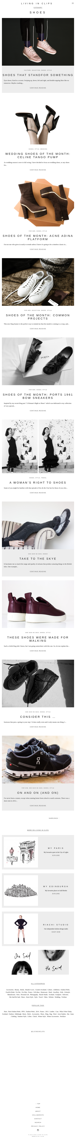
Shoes (43, 70)
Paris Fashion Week (14, 1011)
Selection (36, 70)
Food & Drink (10, 992)
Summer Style (22, 1016)
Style (49, 70)
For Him (25, 788)
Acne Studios (62, 1014)
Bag (50, 1014)
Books (22, 990)
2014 (37, 1011)
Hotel (50, 992)
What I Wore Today (66, 1011)
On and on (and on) (38, 792)
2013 (46, 1011)
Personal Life (25, 994)
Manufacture (11, 994)
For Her (32, 231)
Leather (52, 1011)
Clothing (13, 1016)
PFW (23, 1011)
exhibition (56, 990)
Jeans (72, 1014)
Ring (46, 1014)
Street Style (29, 997)
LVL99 (42, 1136)
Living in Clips (37, 3)
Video (45, 997)
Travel (44, 477)
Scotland (51, 994)
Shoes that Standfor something (38, 75)
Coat (56, 1011)
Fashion (11, 1014)
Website (51, 997)
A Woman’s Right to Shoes (38, 482)
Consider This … (38, 716)
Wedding (43, 149)
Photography (34, 994)
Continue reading (38, 88)
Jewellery (56, 992)
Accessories (10, 990)
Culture (27, 70)
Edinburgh (18, 1014)
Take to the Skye (38, 558)
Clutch (35, 1016)
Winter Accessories (53, 1016)
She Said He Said (35, 553)
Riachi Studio (43, 994)
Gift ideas (36, 992)
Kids (61, 992)
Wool (54, 1014)
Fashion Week (65, 990)
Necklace (63, 1016)
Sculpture (58, 994)
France (30, 992)
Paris (18, 994)
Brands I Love (29, 990)
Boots (24, 1014)
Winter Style (42, 1016)
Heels (29, 1014)
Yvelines (64, 997)
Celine (30, 1016)
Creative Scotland (40, 990)
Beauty (17, 990)
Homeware (44, 992)
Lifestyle (67, 992)
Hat (68, 1014)
